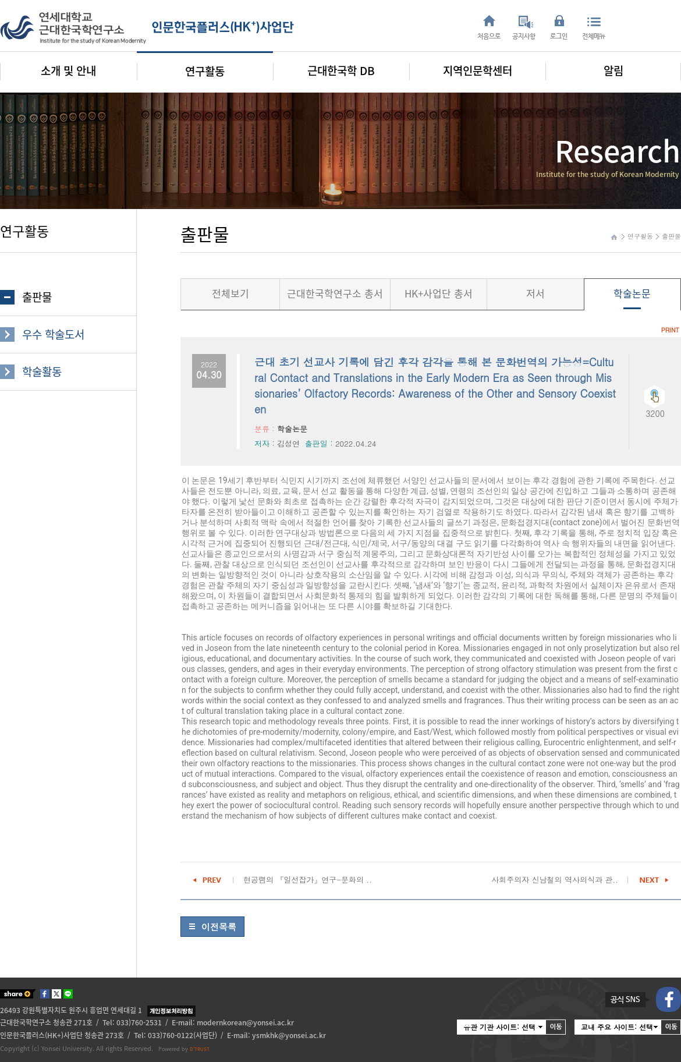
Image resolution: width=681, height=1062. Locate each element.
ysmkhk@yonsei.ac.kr (289, 1035)
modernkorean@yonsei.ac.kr (245, 1022)
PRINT (670, 329)
